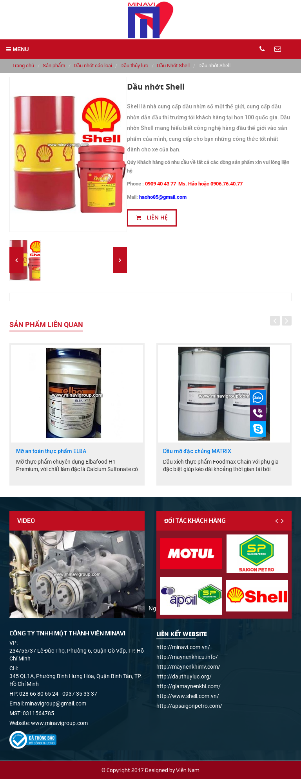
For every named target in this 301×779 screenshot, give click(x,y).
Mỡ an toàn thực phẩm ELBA (51, 451)
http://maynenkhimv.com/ (188, 667)
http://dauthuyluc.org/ (184, 676)
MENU (17, 49)
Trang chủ (23, 65)
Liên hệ (152, 217)
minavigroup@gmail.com (55, 703)
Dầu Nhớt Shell (173, 65)
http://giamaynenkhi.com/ (188, 686)
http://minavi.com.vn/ (183, 647)
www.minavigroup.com (59, 723)
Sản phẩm (54, 65)
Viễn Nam (187, 770)
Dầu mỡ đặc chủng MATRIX (197, 451)
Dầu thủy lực (134, 65)
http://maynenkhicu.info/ (187, 657)
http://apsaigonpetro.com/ (189, 706)
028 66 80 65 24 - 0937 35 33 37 (58, 694)
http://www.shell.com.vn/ (187, 696)
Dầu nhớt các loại (93, 65)
